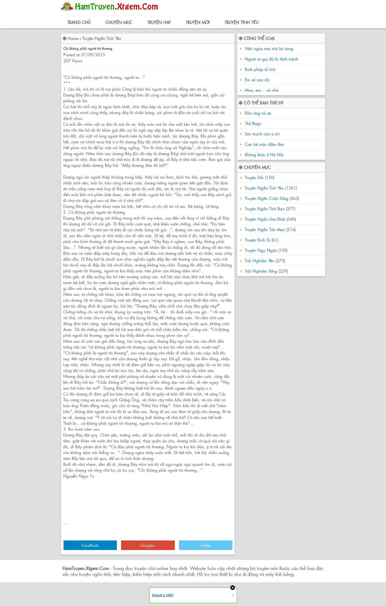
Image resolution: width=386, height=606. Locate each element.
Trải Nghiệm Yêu (259, 260)
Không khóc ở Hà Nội (264, 154)
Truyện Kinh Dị (257, 240)
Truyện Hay (159, 22)
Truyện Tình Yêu (241, 22)
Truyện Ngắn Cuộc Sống (266, 198)
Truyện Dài (254, 177)
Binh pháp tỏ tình (260, 69)
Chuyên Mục (118, 22)
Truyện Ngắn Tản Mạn (265, 229)
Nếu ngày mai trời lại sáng (269, 48)
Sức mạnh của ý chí (262, 134)
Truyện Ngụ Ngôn (261, 250)
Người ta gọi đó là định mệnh (271, 59)
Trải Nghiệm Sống (261, 271)
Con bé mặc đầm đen (264, 144)
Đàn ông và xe (257, 113)
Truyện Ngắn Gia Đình (265, 219)
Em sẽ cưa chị (257, 79)
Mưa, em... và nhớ (261, 90)
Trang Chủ (78, 22)
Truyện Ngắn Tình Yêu (101, 38)
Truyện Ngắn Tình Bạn (265, 208)
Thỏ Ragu (252, 123)
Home (73, 38)
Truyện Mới (198, 22)
